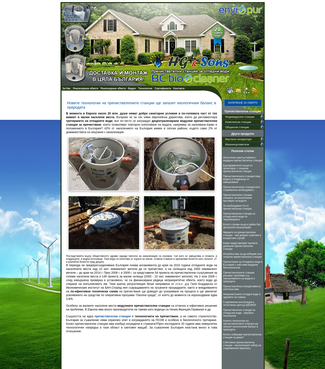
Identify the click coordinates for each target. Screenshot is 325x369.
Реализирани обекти (85, 88)
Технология (145, 88)
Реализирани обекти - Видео (118, 88)
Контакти (178, 88)
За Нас (67, 88)
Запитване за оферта (243, 102)
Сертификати (163, 88)
